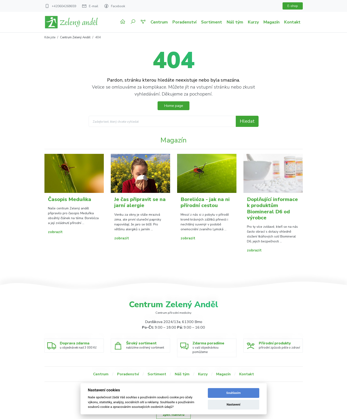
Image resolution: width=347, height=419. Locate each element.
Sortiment (211, 22)
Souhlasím (233, 393)
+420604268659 (64, 6)
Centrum (159, 22)
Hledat (247, 121)
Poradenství (184, 22)
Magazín (271, 22)
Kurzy (253, 22)
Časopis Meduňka (69, 199)
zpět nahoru (173, 414)
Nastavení (233, 404)
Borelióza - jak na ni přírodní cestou (205, 202)
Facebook (118, 6)
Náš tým (235, 22)
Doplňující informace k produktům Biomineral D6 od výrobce (272, 208)
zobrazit (55, 231)
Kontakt (292, 22)
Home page (173, 105)
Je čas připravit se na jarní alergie (140, 202)
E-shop (292, 6)
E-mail (93, 6)
